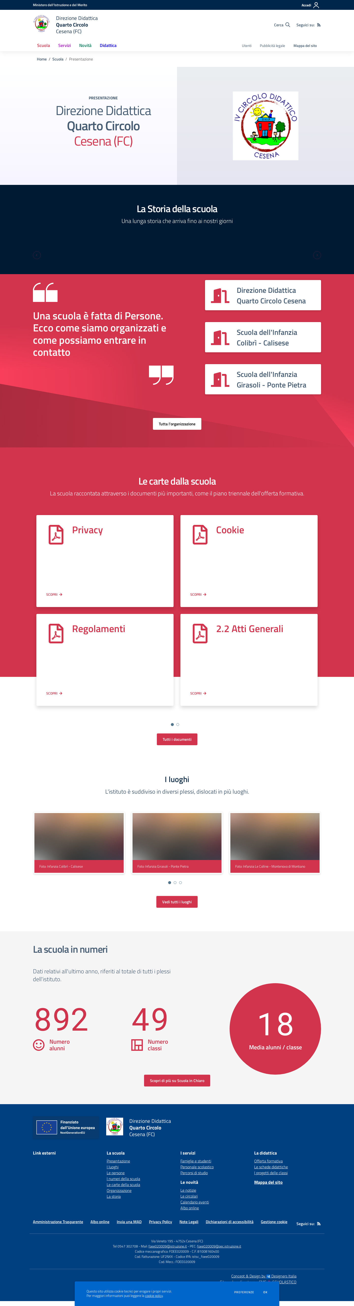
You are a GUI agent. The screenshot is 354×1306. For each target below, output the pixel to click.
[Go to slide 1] (166, 729)
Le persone (116, 1178)
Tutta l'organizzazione (177, 424)
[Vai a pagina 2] (177, 724)
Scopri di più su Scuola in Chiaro (177, 1085)
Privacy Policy (160, 1227)
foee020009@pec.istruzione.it (219, 1251)
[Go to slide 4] (183, 729)
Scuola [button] (43, 45)
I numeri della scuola (123, 1184)
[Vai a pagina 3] (180, 887)
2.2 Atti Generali (249, 628)
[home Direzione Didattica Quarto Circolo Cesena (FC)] (65, 25)
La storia (114, 1201)
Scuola (57, 59)
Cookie (230, 529)
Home (42, 59)
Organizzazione (119, 1195)
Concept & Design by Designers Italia (263, 1281)
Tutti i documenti (177, 744)
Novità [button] (85, 45)
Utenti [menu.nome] (246, 45)
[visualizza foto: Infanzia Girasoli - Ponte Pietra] (177, 848)
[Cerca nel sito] (282, 25)
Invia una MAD (129, 1227)
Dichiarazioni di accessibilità (229, 1227)
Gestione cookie (274, 1227)
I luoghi (112, 1172)
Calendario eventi (194, 1207)
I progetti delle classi (271, 1178)
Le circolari (189, 1201)
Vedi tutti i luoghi (177, 907)
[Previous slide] (37, 255)
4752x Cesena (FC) (189, 1245)
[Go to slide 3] (177, 729)
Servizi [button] (64, 45)
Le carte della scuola (123, 1189)
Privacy (87, 529)
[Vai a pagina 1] (172, 724)
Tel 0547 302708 (125, 1251)
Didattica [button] (108, 45)
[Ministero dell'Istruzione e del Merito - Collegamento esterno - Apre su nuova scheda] (60, 4)
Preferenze (244, 1292)
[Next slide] (317, 255)
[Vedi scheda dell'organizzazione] (263, 295)
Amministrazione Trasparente (58, 1227)
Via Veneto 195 (162, 1245)
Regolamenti (98, 628)
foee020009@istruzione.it (167, 1251)
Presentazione (118, 1166)
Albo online (189, 1213)
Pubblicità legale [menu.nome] (272, 45)
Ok (265, 1292)
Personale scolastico (197, 1172)
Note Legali (188, 1227)
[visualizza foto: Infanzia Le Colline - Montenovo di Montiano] (275, 848)
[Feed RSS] (319, 25)
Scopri (52, 594)
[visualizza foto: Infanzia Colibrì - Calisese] (79, 848)
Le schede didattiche (271, 1172)
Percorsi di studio (194, 1178)
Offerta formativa (268, 1166)
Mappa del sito (305, 45)
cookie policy (154, 1295)
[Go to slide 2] (172, 729)
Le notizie (188, 1195)
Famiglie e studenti (195, 1166)
